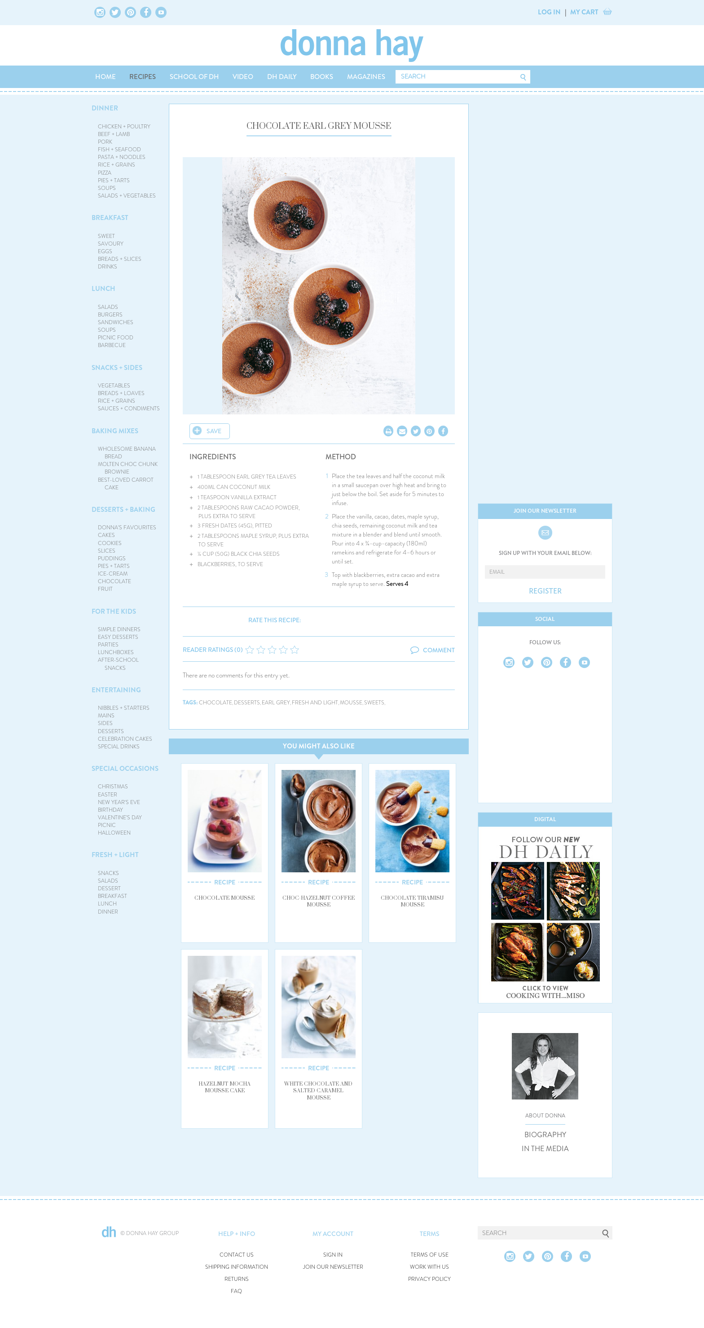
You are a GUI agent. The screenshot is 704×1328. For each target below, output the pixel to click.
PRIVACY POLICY (429, 1279)
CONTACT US (237, 1255)
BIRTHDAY (110, 810)
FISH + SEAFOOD (119, 149)
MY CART (584, 12)
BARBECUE (112, 345)
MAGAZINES (366, 77)
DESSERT (109, 888)
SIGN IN (333, 1255)
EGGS (105, 251)
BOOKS (321, 77)
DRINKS (107, 267)
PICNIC (107, 825)
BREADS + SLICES (119, 259)
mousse (351, 703)
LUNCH (103, 289)
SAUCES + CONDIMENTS (129, 409)
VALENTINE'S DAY (120, 818)
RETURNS (236, 1279)
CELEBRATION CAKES (125, 739)
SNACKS (108, 873)
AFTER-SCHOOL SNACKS (118, 664)
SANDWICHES (115, 322)
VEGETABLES (114, 386)
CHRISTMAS (113, 787)
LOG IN (549, 12)
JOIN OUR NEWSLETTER (333, 1267)
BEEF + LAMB (114, 134)
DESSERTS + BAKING (123, 509)
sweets (374, 703)
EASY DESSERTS (118, 637)
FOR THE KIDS (114, 611)
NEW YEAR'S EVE (119, 802)
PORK (105, 142)
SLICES (106, 551)
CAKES (106, 535)
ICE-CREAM (113, 574)
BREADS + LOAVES (121, 393)
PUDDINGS (112, 558)
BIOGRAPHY (545, 1135)
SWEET (106, 236)
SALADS (108, 307)
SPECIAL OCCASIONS (125, 769)
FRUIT (105, 589)
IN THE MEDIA (545, 1149)
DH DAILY (282, 77)
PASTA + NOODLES (121, 157)
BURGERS (110, 315)
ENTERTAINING (116, 690)
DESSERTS (111, 731)
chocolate (215, 703)
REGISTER (545, 591)
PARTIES (108, 645)
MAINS (106, 716)
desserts (247, 703)
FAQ (236, 1291)
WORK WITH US (429, 1267)
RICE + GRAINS (116, 165)
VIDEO (243, 77)
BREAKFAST (110, 218)
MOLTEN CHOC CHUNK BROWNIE (128, 468)
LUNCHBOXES (116, 652)
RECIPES (142, 77)
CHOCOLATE (114, 581)
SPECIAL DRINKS (119, 747)
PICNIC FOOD (115, 338)
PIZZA (104, 173)
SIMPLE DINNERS (119, 629)
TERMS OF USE (430, 1255)
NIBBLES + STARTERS (124, 708)
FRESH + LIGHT (115, 855)
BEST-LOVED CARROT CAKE (126, 484)
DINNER (105, 108)
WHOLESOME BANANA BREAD (127, 453)
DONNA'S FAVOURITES (127, 527)
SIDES (105, 723)
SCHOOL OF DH (194, 77)
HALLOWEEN (114, 833)
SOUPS (107, 188)
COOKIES (110, 543)
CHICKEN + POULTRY (124, 127)
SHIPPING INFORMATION (236, 1267)
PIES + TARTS (114, 180)
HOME (105, 77)
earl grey (276, 703)
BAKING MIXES (115, 431)
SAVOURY (110, 244)
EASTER (107, 795)
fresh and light (315, 703)
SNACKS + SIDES (117, 368)
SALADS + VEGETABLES (127, 196)
